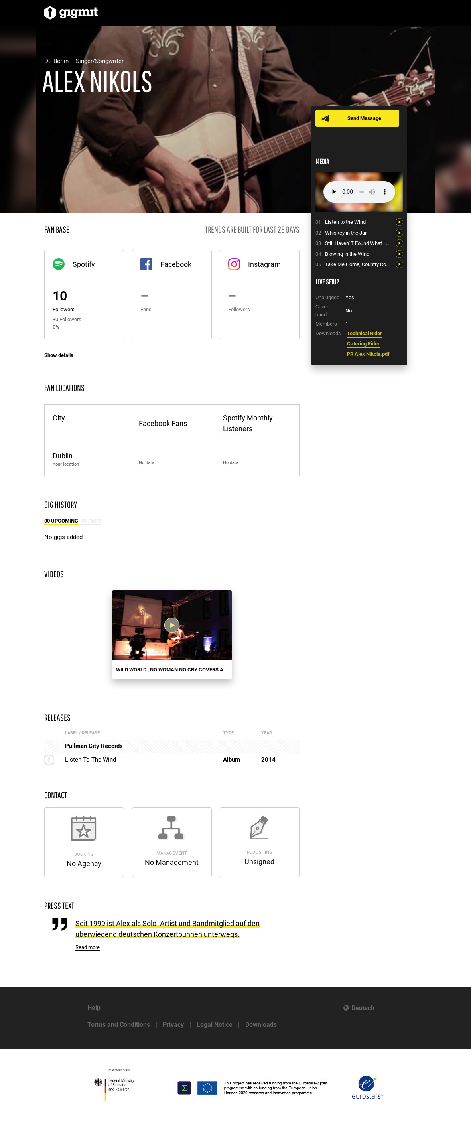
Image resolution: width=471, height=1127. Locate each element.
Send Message (364, 118)
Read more (87, 947)
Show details (58, 355)
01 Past (91, 521)
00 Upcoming (61, 521)
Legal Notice (215, 1024)
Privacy (173, 1024)
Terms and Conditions (118, 1024)
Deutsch (362, 1008)
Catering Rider (363, 344)
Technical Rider (364, 333)
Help (94, 1007)
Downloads (261, 1024)
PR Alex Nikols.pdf (368, 354)
